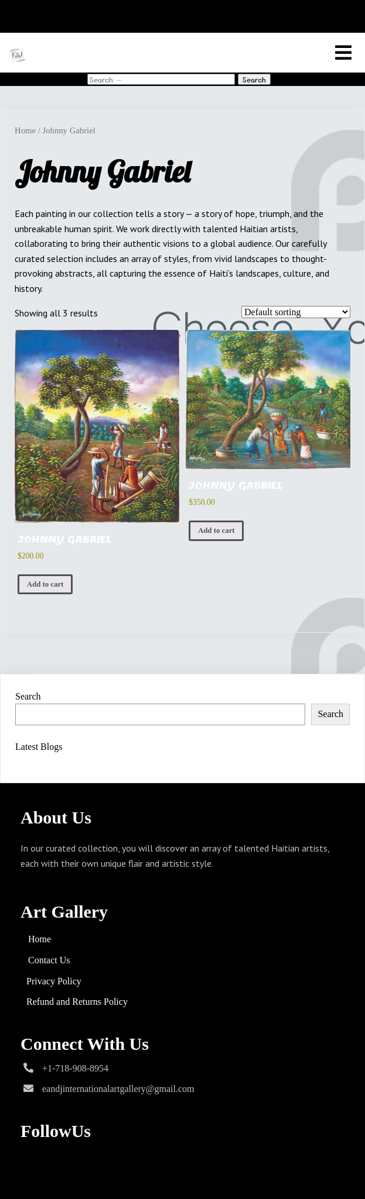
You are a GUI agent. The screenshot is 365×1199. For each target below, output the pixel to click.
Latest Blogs (38, 747)
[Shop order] (295, 312)
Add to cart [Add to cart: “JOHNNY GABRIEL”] (45, 584)
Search (28, 696)
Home (25, 130)
